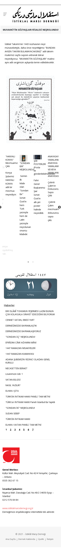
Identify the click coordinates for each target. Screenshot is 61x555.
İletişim (50, 538)
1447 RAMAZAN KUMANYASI (20, 353)
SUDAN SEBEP (13, 413)
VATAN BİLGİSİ (13, 379)
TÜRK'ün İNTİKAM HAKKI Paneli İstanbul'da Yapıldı (30, 401)
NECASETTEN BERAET (16, 368)
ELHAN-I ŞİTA (12, 390)
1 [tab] (28, 261)
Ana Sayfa (11, 538)
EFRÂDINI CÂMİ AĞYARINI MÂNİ (21, 342)
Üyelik (41, 538)
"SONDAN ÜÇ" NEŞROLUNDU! (20, 336)
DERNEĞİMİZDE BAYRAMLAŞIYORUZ (23, 331)
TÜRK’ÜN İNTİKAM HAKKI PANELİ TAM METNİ (28, 396)
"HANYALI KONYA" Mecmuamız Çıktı (10, 161)
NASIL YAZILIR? (13, 385)
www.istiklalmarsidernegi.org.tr (17, 508)
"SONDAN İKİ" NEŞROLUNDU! (20, 407)
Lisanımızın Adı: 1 (14, 373)
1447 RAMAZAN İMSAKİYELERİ (20, 347)
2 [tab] (33, 261)
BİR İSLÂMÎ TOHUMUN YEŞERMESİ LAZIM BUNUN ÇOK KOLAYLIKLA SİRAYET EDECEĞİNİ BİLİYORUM (30, 312)
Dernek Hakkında (26, 538)
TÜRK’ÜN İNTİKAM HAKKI (18, 418)
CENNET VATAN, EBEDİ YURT (20, 319)
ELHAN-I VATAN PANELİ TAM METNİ (23, 424)
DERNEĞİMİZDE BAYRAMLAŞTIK (21, 325)
